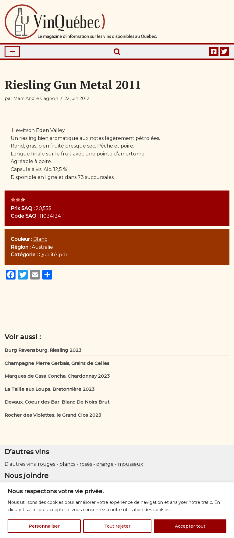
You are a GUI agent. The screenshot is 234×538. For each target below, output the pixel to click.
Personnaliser (44, 526)
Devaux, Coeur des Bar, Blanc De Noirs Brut (57, 402)
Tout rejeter (117, 526)
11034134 (50, 216)
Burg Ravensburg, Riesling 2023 (43, 350)
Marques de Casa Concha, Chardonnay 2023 (57, 376)
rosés (86, 464)
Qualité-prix (53, 255)
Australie (42, 247)
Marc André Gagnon (35, 98)
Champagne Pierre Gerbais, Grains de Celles (57, 363)
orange (105, 464)
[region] (117, 510)
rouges (46, 464)
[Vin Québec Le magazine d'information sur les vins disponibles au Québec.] (81, 21)
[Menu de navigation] (12, 51)
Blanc (40, 239)
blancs (67, 464)
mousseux (130, 464)
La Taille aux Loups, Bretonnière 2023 (49, 389)
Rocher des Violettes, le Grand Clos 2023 (53, 415)
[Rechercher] (117, 51)
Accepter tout (190, 526)
